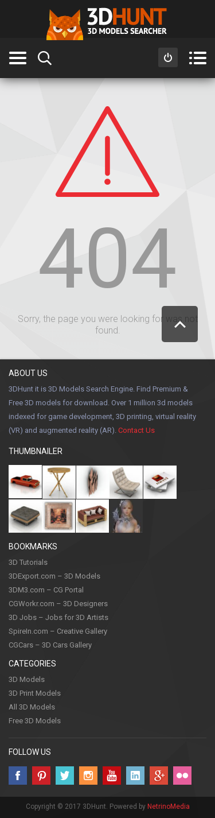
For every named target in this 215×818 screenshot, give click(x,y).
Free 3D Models (35, 720)
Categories (17, 58)
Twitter (65, 775)
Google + (159, 775)
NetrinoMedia (168, 807)
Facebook (18, 775)
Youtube (112, 775)
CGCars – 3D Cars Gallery (50, 645)
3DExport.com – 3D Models (54, 576)
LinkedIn (135, 775)
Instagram (88, 775)
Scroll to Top (180, 324)
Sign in (168, 57)
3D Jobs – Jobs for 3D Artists (58, 617)
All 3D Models (32, 707)
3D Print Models (35, 693)
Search (45, 58)
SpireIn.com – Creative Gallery (58, 631)
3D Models (27, 679)
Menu (197, 58)
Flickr (182, 775)
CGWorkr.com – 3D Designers (58, 603)
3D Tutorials (28, 562)
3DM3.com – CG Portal (46, 590)
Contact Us (136, 430)
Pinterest (41, 775)
